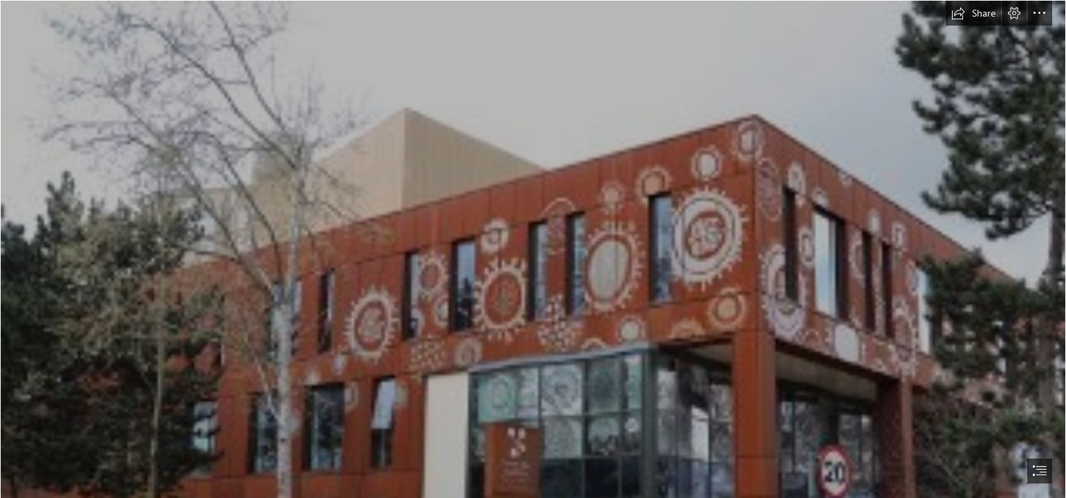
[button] (973, 13)
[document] (533, 249)
